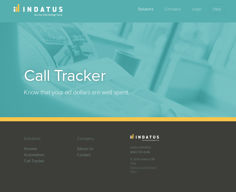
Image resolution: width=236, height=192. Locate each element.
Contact (84, 154)
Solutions (145, 9)
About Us (85, 148)
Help (217, 9)
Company (172, 9)
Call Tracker (34, 161)
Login (197, 9)
